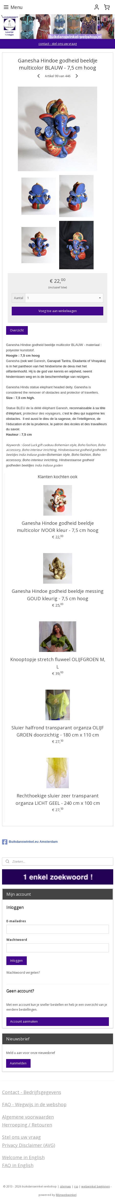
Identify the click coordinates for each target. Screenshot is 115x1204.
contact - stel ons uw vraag (58, 44)
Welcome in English (23, 1157)
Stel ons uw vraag (21, 1137)
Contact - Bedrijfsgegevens (31, 1092)
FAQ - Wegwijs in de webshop (34, 1104)
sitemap (65, 1186)
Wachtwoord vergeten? (23, 972)
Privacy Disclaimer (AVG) (28, 1145)
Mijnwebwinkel (66, 1195)
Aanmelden (18, 1063)
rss (76, 1186)
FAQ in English (17, 1165)
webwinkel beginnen (95, 1186)
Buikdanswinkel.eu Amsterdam (30, 842)
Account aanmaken (24, 1021)
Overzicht (17, 330)
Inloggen (16, 960)
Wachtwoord (16, 940)
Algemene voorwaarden (28, 1117)
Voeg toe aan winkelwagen (58, 311)
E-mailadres (16, 921)
